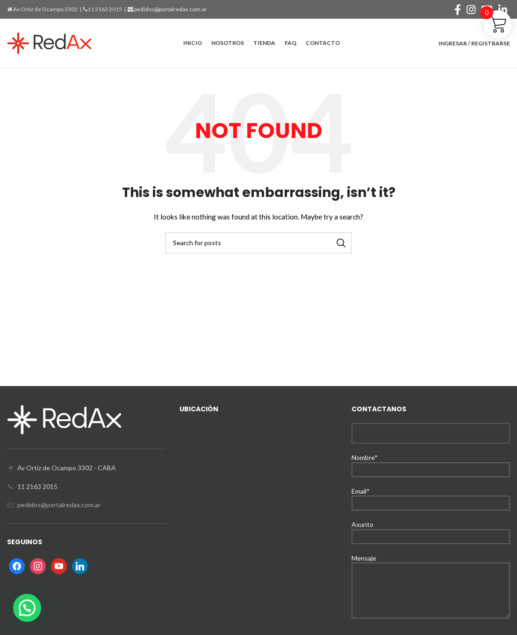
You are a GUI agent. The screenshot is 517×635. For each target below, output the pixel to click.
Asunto (431, 530)
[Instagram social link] (471, 9)
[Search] (258, 243)
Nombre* (431, 463)
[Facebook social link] (458, 9)
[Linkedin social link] (502, 9)
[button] (27, 608)
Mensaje (431, 574)
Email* (431, 496)
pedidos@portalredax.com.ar (170, 9)
